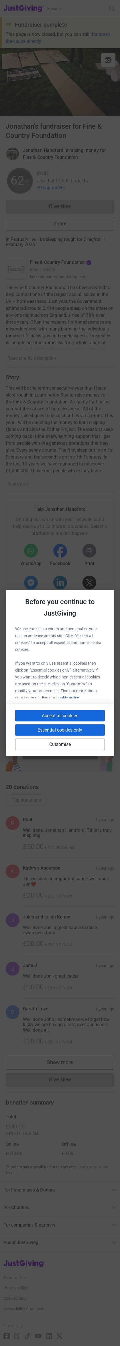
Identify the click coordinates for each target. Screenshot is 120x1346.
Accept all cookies (60, 715)
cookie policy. (68, 697)
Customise (60, 744)
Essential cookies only (60, 730)
